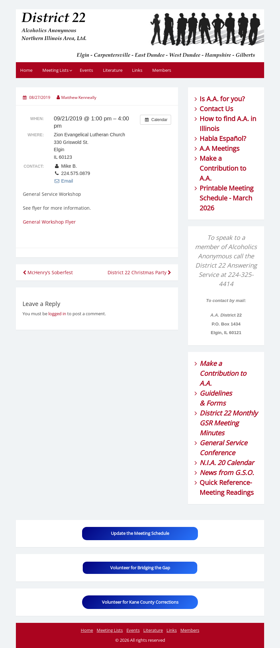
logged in (57, 314)
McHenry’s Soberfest (48, 272)
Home (26, 70)
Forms (216, 403)
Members (161, 70)
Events (86, 70)
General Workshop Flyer (49, 222)
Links (137, 70)
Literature (112, 70)
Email (63, 181)
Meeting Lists (55, 70)
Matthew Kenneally (78, 97)
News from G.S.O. (227, 472)
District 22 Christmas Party (139, 272)
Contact (211, 108)
